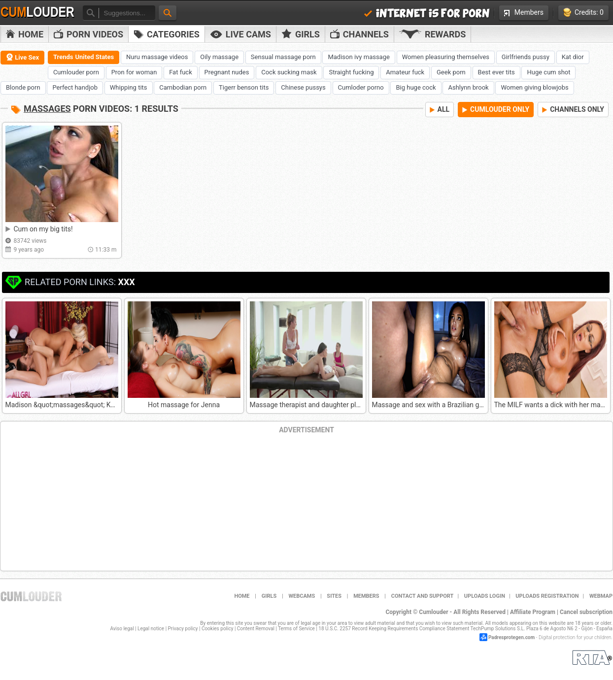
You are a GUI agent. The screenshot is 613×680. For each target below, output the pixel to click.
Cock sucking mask (288, 72)
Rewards (432, 34)
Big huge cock (416, 87)
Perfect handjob (75, 87)
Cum (37, 12)
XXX (126, 282)
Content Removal (255, 628)
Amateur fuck (405, 72)
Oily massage (219, 57)
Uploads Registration (547, 596)
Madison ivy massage (358, 57)
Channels (359, 34)
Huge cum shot (548, 72)
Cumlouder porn (76, 72)
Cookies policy (218, 628)
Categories (167, 34)
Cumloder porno (361, 87)
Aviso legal (122, 628)
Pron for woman (134, 72)
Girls (300, 34)
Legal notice (150, 628)
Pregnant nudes (226, 72)
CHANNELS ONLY (573, 109)
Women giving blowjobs (534, 87)
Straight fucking (351, 72)
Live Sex (22, 57)
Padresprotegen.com (511, 637)
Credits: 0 (583, 12)
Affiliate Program (532, 612)
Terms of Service (296, 628)
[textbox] (127, 13)
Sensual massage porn (283, 57)
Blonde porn (23, 87)
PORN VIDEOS (88, 34)
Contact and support (422, 596)
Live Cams (240, 34)
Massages (47, 108)
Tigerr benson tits (244, 87)
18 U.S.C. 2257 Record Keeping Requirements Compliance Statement (393, 628)
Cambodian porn (182, 87)
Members (524, 12)
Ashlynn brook (468, 87)
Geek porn (451, 72)
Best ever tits (496, 72)
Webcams (301, 596)
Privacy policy (183, 628)
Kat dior (573, 57)
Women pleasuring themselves (445, 57)
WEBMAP (601, 596)
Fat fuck (180, 72)
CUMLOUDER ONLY (495, 109)
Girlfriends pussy (525, 57)
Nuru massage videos (157, 57)
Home (24, 34)
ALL (440, 109)
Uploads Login (484, 596)
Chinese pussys (303, 87)
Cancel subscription (586, 612)
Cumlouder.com (31, 596)
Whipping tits (128, 87)
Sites (334, 596)
